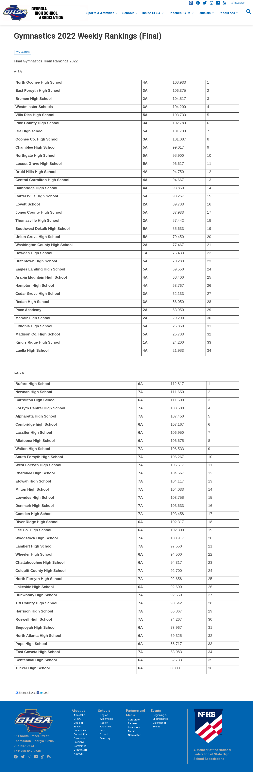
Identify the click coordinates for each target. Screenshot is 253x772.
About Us (78, 711)
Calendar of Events (159, 724)
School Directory (105, 736)
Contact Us (80, 730)
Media (131, 731)
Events (156, 711)
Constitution (81, 734)
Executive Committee (80, 743)
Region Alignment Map (106, 726)
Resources (227, 13)
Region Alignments (106, 717)
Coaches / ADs (179, 13)
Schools (128, 13)
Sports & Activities (100, 13)
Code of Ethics (78, 724)
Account (78, 753)
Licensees (134, 727)
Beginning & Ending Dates (160, 717)
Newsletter (134, 735)
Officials (204, 13)
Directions (79, 738)
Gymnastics (23, 52)
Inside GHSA (151, 13)
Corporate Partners (134, 721)
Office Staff (80, 749)
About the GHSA (79, 717)
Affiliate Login (238, 2)
